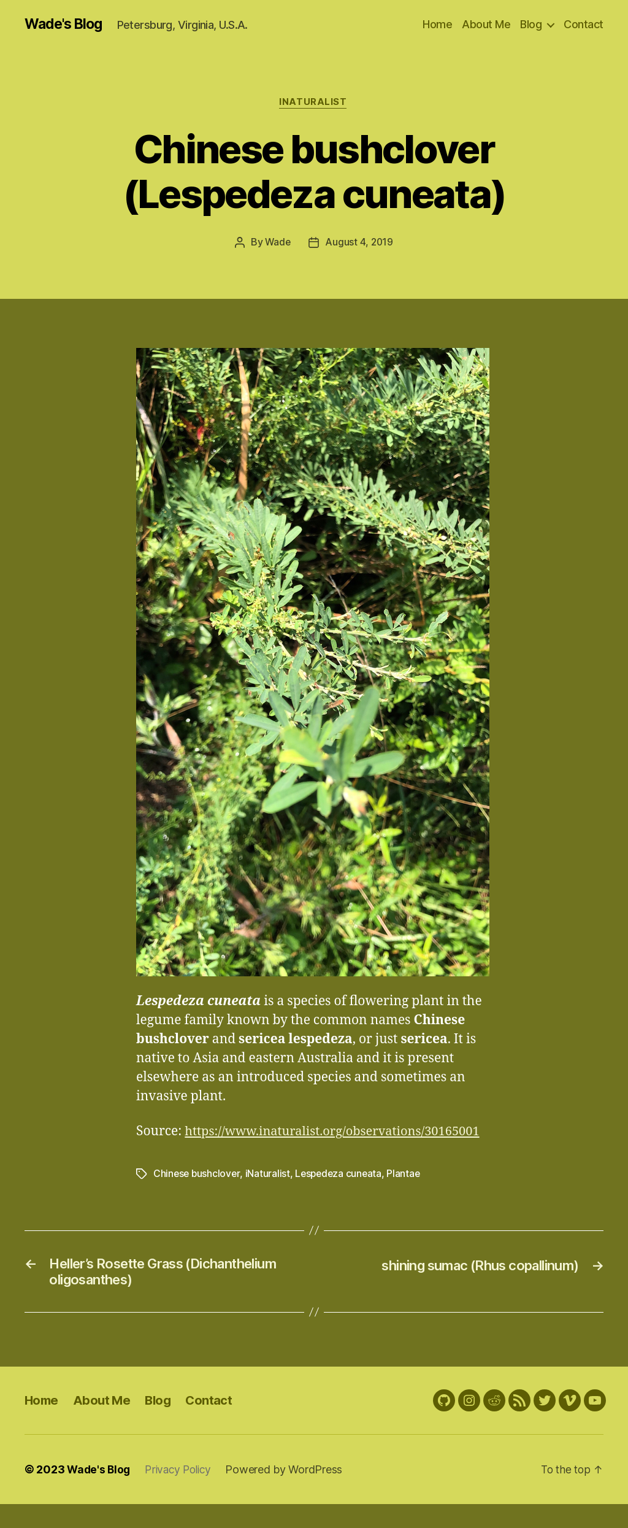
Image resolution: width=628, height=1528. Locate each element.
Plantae (408, 1194)
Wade (277, 244)
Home (437, 24)
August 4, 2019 (359, 244)
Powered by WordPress (290, 1493)
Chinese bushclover (197, 1194)
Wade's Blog (66, 24)
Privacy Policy (182, 1493)
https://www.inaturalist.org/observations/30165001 (290, 1152)
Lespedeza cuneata (341, 1194)
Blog (531, 24)
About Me (486, 24)
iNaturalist (314, 103)
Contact (583, 24)
